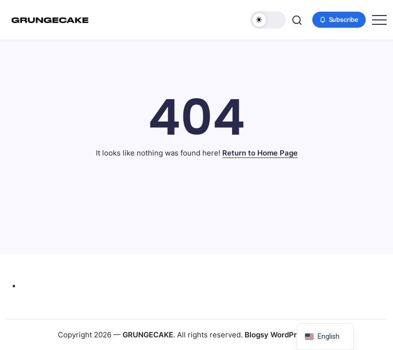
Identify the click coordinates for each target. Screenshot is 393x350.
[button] (268, 20)
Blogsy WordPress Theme (290, 334)
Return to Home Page (260, 153)
